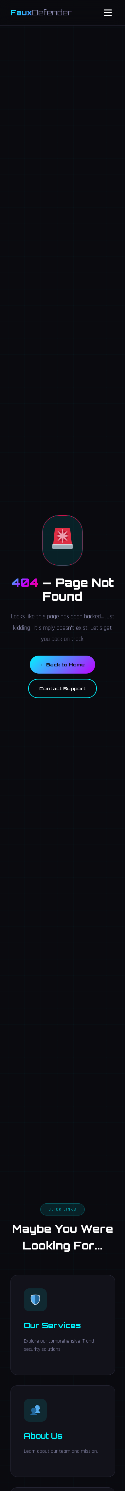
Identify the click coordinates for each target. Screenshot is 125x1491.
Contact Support (62, 688)
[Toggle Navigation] (108, 12)
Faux (41, 12)
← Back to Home (62, 664)
